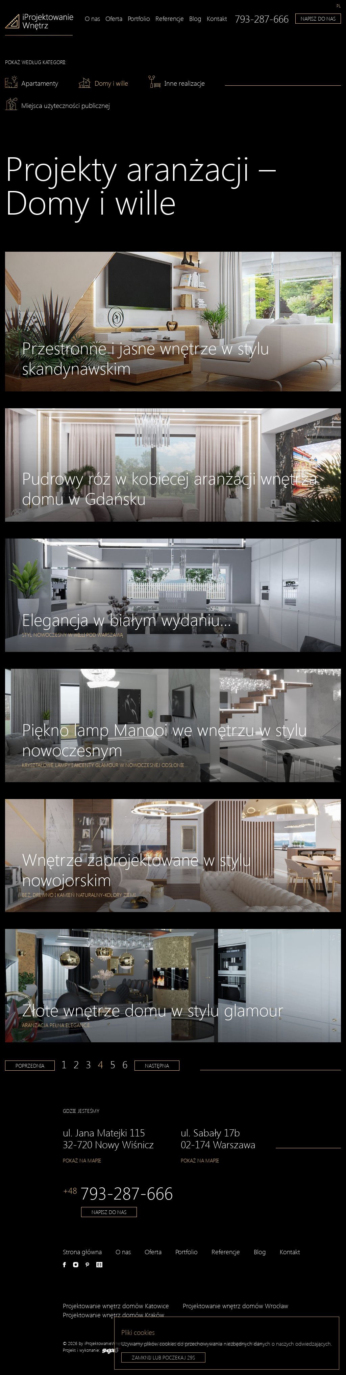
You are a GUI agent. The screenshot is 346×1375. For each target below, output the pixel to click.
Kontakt (217, 18)
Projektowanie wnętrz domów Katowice (116, 1305)
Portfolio (139, 18)
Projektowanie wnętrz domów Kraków (113, 1315)
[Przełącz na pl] (339, 6)
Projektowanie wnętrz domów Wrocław (235, 1305)
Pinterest (87, 1264)
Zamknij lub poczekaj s (163, 1358)
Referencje (169, 18)
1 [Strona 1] (64, 1064)
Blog (195, 18)
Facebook (64, 1264)
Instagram (75, 1264)
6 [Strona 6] (124, 1064)
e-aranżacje (99, 1264)
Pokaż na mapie (82, 1160)
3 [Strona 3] (88, 1064)
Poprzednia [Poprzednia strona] (30, 1065)
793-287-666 (262, 18)
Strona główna (82, 1251)
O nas (92, 18)
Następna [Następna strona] (157, 1065)
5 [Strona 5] (112, 1064)
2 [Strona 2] (76, 1064)
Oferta (113, 18)
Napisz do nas (318, 18)
